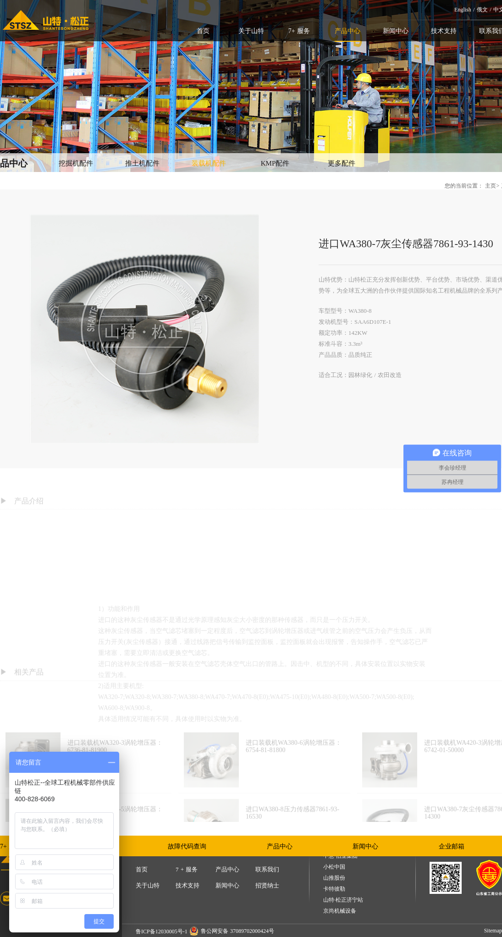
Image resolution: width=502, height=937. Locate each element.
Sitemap (493, 930)
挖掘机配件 (76, 163)
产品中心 (347, 31)
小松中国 (334, 867)
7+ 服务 (299, 31)
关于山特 (251, 31)
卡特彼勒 (334, 889)
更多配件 (341, 163)
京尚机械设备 (339, 911)
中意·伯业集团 (340, 856)
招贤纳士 (267, 885)
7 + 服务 (187, 869)
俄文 (482, 9)
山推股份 (334, 878)
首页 (203, 31)
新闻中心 (395, 31)
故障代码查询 (187, 846)
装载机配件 (209, 163)
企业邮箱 (451, 846)
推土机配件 (142, 163)
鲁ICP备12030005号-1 (162, 931)
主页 (490, 186)
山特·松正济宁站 (343, 900)
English (462, 9)
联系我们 (267, 869)
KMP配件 (275, 163)
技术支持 (444, 31)
